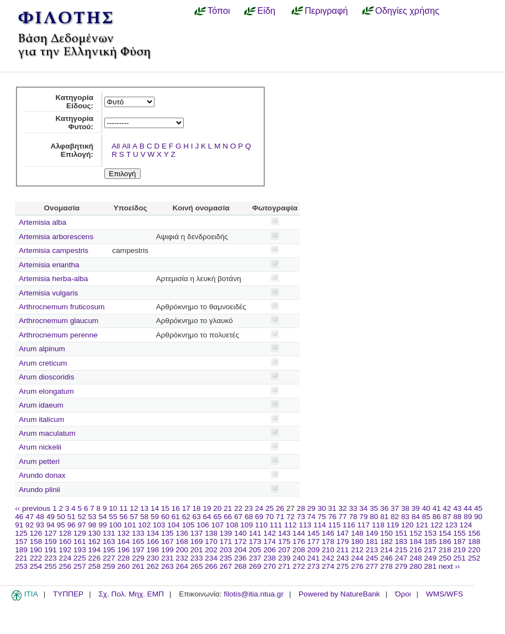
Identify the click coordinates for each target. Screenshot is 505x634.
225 (79, 558)
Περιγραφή (326, 10)
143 (284, 533)
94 (50, 525)
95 (61, 525)
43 (457, 508)
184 (416, 541)
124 (466, 525)
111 (276, 525)
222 (36, 558)
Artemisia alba (42, 222)
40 (426, 508)
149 (371, 533)
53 (92, 517)
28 (301, 508)
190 (36, 550)
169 (196, 541)
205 (255, 550)
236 (240, 558)
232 (182, 558)
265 (196, 566)
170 (211, 541)
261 (138, 566)
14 (155, 508)
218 (445, 550)
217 (430, 550)
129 (79, 533)
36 (384, 508)
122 (436, 525)
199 (167, 550)
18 (197, 508)
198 (152, 550)
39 (416, 508)
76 (332, 517)
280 (416, 566)
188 (474, 541)
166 (152, 541)
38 (405, 508)
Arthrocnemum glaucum (58, 320)
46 (19, 517)
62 (186, 517)
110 (261, 525)
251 (459, 558)
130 (94, 533)
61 (176, 517)
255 (50, 566)
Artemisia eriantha (49, 265)
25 (269, 508)
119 (392, 525)
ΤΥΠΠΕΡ (68, 594)
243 (343, 558)
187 (459, 541)
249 (430, 558)
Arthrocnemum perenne (58, 335)
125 (21, 533)
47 (29, 517)
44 (468, 508)
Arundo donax (42, 475)
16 (176, 508)
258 (94, 566)
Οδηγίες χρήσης (407, 10)
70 (269, 517)
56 (123, 517)
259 (109, 566)
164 (123, 541)
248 (416, 558)
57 (134, 517)
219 (459, 550)
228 (123, 558)
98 (92, 525)
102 (144, 525)
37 (395, 508)
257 (79, 566)
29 (311, 508)
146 (328, 533)
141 (255, 533)
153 (430, 533)
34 (363, 508)
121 (422, 525)
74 (311, 517)
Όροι (403, 594)
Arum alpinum (42, 349)
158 (36, 541)
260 (123, 566)
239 (284, 558)
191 (50, 550)
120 (407, 525)
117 (363, 525)
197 (138, 550)
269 (255, 566)
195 (109, 550)
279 (401, 566)
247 (401, 558)
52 (82, 517)
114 (319, 525)
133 (138, 533)
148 (357, 533)
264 (182, 566)
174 (269, 541)
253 (21, 566)
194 (94, 550)
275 (343, 566)
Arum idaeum (41, 405)
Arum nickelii (40, 447)
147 (343, 533)
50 (61, 517)
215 (401, 550)
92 (29, 525)
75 (321, 517)
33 (353, 508)
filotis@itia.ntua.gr (253, 594)
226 (94, 558)
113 (305, 525)
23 (248, 508)
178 (328, 541)
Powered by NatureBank (339, 594)
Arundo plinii (39, 489)
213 (371, 550)
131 (109, 533)
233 (196, 558)
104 (173, 525)
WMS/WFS (444, 594)
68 (248, 517)
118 (378, 525)
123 (451, 525)
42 (447, 508)
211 (343, 550)
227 (109, 558)
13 (144, 508)
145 (313, 533)
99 (102, 525)
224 (65, 558)
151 (401, 533)
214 (386, 550)
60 (165, 517)
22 (238, 508)
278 (386, 566)
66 (228, 517)
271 (284, 566)
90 (478, 517)
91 (19, 525)
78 (353, 517)
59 (155, 517)
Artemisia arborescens (56, 237)
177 (313, 541)
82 (395, 517)
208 (299, 550)
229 (138, 558)
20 (217, 508)
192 (65, 550)
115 (334, 525)
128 (65, 533)
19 (207, 508)
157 (21, 541)
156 (474, 533)
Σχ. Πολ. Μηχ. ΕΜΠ (130, 594)
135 (167, 533)
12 (134, 508)
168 (182, 541)
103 (159, 525)
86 (436, 517)
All (115, 146)
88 (457, 517)
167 (167, 541)
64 (207, 517)
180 (357, 541)
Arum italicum (41, 419)
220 (474, 550)
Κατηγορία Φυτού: (74, 122)
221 (21, 558)
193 (79, 550)
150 (386, 533)
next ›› (449, 566)
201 (196, 550)
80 (374, 517)
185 (430, 541)
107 (217, 525)
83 (405, 517)
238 (269, 558)
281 (430, 566)
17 (186, 508)
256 (65, 566)
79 (363, 517)
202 (211, 550)
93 (40, 525)
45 (478, 508)
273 (313, 566)
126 (36, 533)
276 (357, 566)
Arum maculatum (47, 433)
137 (196, 533)
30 (321, 508)
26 (280, 508)
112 (290, 525)
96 (71, 525)
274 (328, 566)
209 (313, 550)
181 (371, 541)
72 (290, 517)
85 (426, 517)
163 (109, 541)
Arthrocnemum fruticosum (62, 307)
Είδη (266, 10)
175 (284, 541)
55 (113, 517)
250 (445, 558)
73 (301, 517)
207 (284, 550)
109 (247, 525)
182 (386, 541)
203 (226, 550)
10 (113, 508)
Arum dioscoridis (46, 377)
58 (144, 517)
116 (349, 525)
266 (211, 566)
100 (115, 525)
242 (328, 558)
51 (71, 517)
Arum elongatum (46, 391)
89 (468, 517)
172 (240, 541)
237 (255, 558)
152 (416, 533)
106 (202, 525)
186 (445, 541)
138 (211, 533)
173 (255, 541)
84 (416, 517)
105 (188, 525)
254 (36, 566)
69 (259, 517)
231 (167, 558)
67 (238, 517)
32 (342, 508)
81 (384, 517)
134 (152, 533)
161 (79, 541)
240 (299, 558)
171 (226, 541)
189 (21, 550)
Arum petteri (39, 461)
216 (416, 550)
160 (65, 541)
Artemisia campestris (53, 250)
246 (386, 558)
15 (165, 508)
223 (50, 558)
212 (357, 550)
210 (328, 550)
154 (445, 533)
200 (182, 550)
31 (332, 508)
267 (226, 566)
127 (50, 533)
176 (299, 541)
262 (152, 566)
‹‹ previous (32, 508)
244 (357, 558)
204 (240, 550)
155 (459, 533)
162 (94, 541)
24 (259, 508)
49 (50, 517)
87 (447, 517)
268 (240, 566)
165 (138, 541)
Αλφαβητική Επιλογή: (71, 150)
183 (401, 541)
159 (50, 541)
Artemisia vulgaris (48, 293)
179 (343, 541)
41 (436, 508)
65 (217, 517)
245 (371, 558)
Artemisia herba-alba (53, 278)
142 (269, 533)
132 (123, 533)
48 (40, 517)
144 (299, 533)
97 (82, 525)
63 (197, 517)
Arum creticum (43, 363)
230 (152, 558)
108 (232, 525)
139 (226, 533)
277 (371, 566)
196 (123, 550)
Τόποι (219, 10)
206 (269, 550)
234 (211, 558)
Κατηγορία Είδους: (74, 101)
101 (130, 525)
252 (474, 558)
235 (226, 558)
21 (228, 508)
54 (102, 517)
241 (313, 558)
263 (167, 566)
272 (299, 566)
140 (240, 533)
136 (182, 533)
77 (342, 517)
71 (280, 517)
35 (374, 508)
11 (123, 508)
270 (269, 566)
